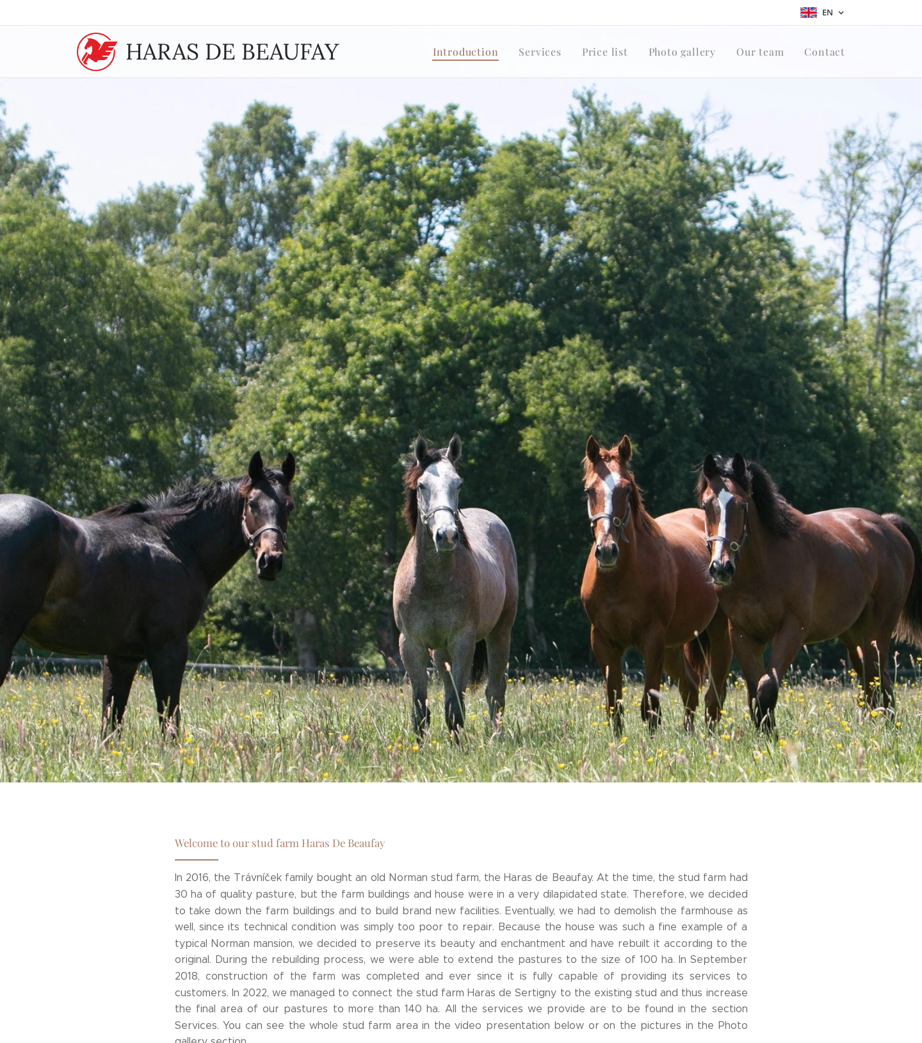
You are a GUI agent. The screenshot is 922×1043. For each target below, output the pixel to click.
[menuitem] (484, 52)
